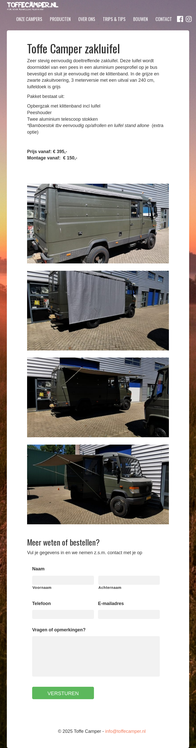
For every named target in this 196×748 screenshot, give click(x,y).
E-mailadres (111, 603)
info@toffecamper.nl (125, 731)
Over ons (86, 26)
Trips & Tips (114, 26)
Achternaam (110, 588)
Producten (60, 26)
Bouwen (140, 26)
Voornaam (42, 588)
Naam (38, 568)
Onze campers (29, 26)
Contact (163, 26)
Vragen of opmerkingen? (59, 629)
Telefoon (41, 603)
